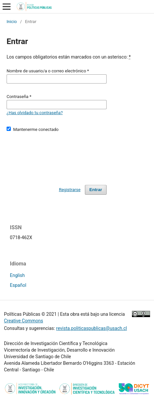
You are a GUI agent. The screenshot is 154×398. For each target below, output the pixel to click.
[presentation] (57, 155)
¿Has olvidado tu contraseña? (35, 112)
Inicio (12, 21)
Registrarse (70, 189)
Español (18, 285)
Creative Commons (23, 320)
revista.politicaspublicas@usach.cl (91, 328)
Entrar (96, 189)
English (17, 275)
